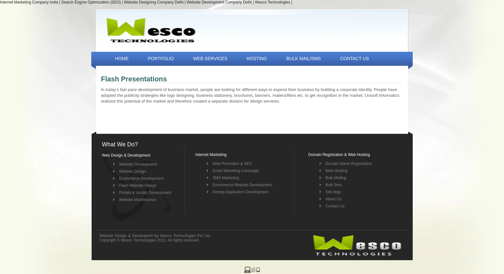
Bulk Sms (334, 185)
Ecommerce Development (141, 178)
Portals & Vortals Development (145, 192)
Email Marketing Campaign (236, 171)
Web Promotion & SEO (232, 163)
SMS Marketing (226, 178)
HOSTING (257, 58)
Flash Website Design (138, 185)
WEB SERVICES (210, 58)
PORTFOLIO (161, 58)
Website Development (138, 164)
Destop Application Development (240, 192)
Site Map (333, 192)
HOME (122, 58)
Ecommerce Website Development (242, 185)
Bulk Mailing (336, 178)
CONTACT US (354, 58)
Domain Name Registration (349, 163)
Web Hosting (336, 171)
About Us (333, 199)
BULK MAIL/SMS (303, 58)
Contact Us (335, 206)
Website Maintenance (137, 199)
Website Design (132, 171)
